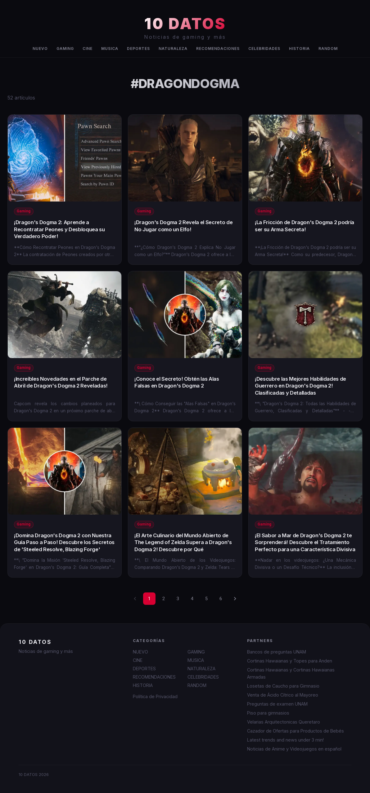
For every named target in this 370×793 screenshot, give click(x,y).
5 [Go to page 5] (206, 598)
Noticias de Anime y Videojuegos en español (294, 748)
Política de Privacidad (155, 696)
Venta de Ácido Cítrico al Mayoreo (282, 695)
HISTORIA (299, 48)
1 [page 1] (149, 598)
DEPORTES (138, 48)
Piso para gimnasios (268, 712)
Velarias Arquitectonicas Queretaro (283, 721)
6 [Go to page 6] (220, 598)
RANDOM (328, 48)
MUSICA (109, 48)
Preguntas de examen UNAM (277, 704)
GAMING (65, 48)
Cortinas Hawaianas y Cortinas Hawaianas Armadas (291, 673)
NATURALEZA (173, 48)
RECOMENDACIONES (218, 48)
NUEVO (40, 48)
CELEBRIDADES (264, 48)
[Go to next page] (235, 598)
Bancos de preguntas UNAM (276, 651)
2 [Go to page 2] (163, 598)
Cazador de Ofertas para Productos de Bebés (295, 730)
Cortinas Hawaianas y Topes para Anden (289, 660)
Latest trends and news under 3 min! (285, 739)
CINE (87, 48)
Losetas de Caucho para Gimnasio (283, 686)
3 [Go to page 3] (178, 598)
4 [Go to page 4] (192, 598)
